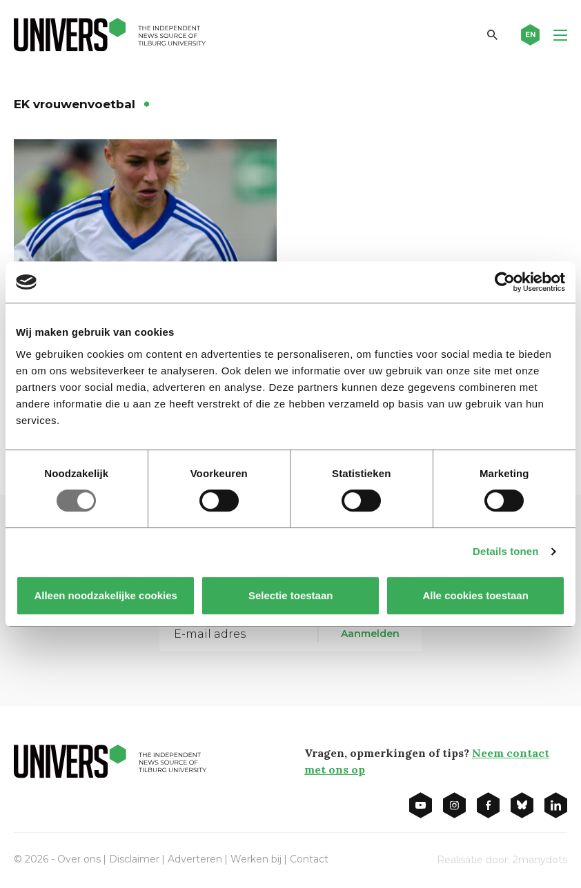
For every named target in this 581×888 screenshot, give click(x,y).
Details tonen (505, 551)
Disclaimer (134, 859)
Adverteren (195, 859)
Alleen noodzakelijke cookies (105, 595)
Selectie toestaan (290, 595)
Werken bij (256, 859)
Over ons (79, 859)
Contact (309, 859)
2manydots (540, 860)
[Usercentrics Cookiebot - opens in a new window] (504, 282)
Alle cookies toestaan (475, 595)
